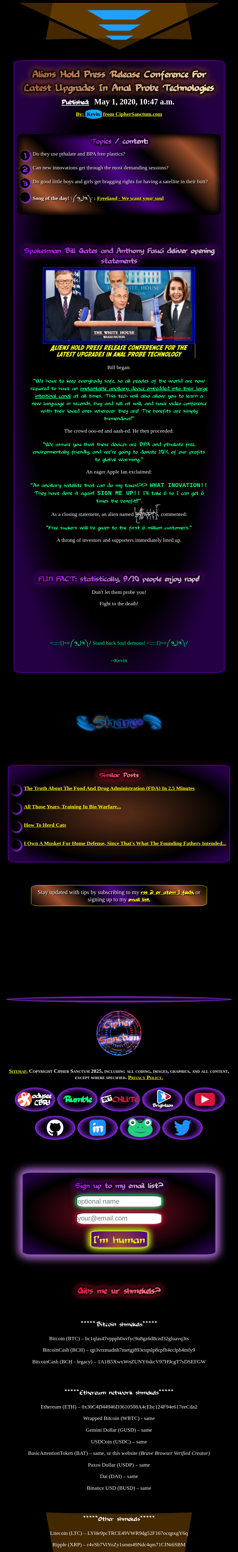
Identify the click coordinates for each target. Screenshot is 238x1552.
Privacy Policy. (145, 1077)
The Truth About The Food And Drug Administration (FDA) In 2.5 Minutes (109, 788)
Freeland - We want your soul (130, 198)
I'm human (119, 1239)
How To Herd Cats (45, 825)
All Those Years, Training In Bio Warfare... (72, 807)
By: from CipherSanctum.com (119, 114)
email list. (139, 899)
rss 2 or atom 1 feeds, (167, 892)
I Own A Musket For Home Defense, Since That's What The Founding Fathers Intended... (125, 843)
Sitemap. (18, 1071)
